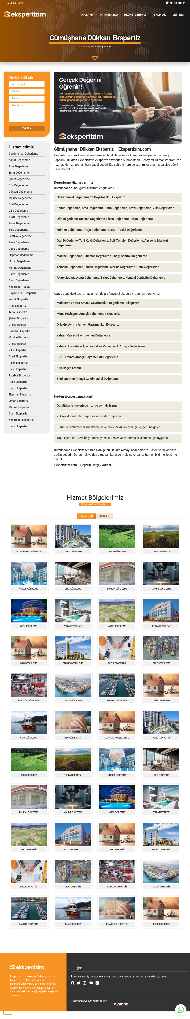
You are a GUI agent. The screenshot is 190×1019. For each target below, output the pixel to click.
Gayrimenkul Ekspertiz (22, 293)
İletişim (178, 14)
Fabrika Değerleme (20, 236)
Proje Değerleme (19, 242)
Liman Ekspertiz (18, 401)
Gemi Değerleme (19, 280)
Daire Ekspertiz (18, 426)
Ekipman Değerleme (21, 255)
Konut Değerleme (19, 160)
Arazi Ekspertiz (18, 356)
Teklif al (160, 14)
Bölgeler (107, 516)
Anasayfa (93, 14)
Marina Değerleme (20, 267)
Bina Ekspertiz (17, 369)
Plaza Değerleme (19, 223)
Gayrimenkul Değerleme (23, 153)
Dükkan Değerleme (20, 191)
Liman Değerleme (19, 261)
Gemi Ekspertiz (18, 413)
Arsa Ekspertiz (18, 305)
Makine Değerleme (20, 198)
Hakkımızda (114, 14)
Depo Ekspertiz (18, 388)
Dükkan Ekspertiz (19, 331)
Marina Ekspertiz (19, 407)
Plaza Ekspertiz (18, 362)
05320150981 (17, 2)
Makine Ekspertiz (19, 337)
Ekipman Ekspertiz (20, 394)
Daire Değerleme (19, 274)
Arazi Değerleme (19, 217)
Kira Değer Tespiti (19, 286)
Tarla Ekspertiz (18, 312)
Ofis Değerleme (18, 185)
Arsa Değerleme (18, 166)
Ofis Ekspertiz (17, 324)
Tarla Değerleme (19, 172)
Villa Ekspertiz (17, 350)
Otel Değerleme (18, 204)
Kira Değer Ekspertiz (21, 420)
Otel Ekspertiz (17, 343)
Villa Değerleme (18, 210)
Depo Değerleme (19, 248)
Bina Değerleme (18, 229)
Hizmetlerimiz (138, 14)
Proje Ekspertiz (18, 382)
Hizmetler (83, 516)
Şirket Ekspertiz (18, 318)
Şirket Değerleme (19, 179)
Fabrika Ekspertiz (19, 375)
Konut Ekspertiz (18, 299)
